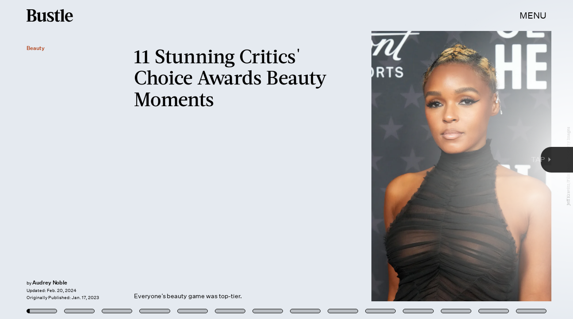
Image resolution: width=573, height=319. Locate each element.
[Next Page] (381, 159)
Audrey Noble (49, 282)
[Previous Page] (94, 159)
